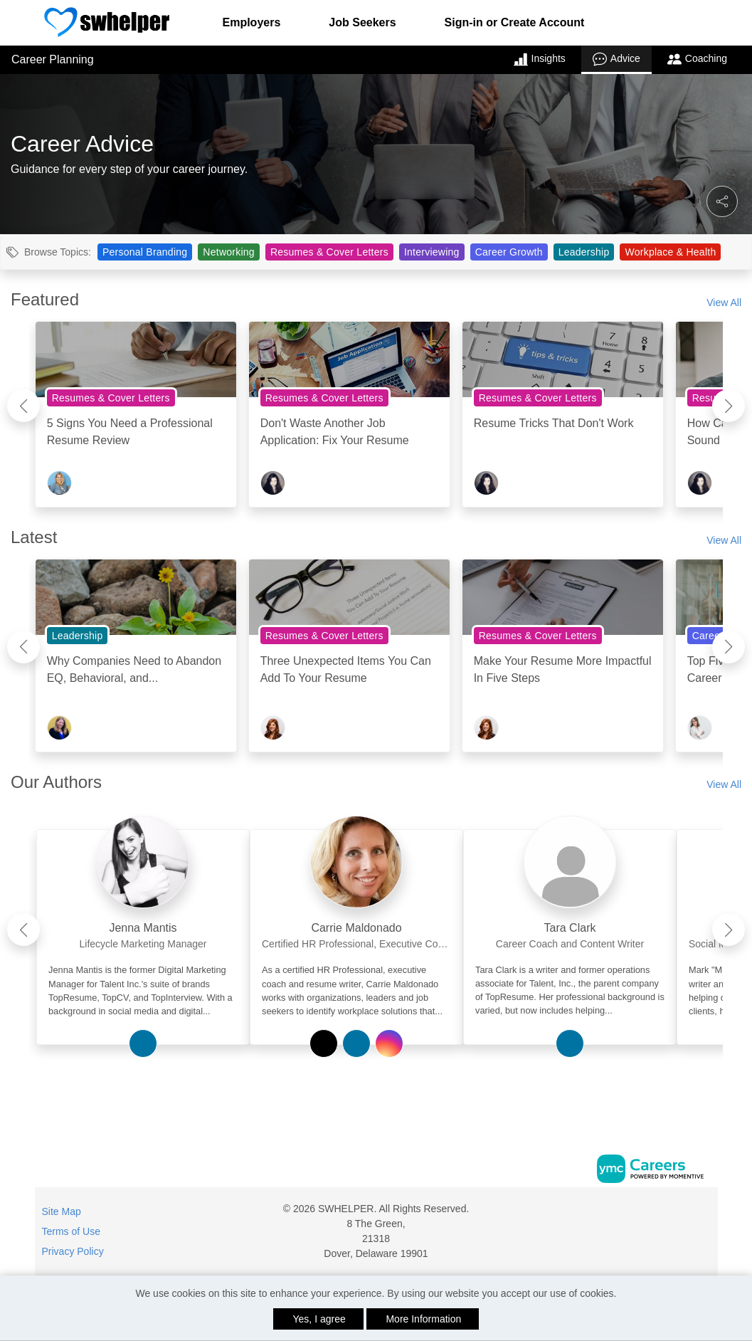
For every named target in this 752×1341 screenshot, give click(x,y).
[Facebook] (689, 1214)
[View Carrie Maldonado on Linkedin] (356, 1043)
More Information (423, 1319)
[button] (722, 201)
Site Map (61, 1211)
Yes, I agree (319, 1319)
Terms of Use (71, 1231)
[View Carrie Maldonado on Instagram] (389, 1043)
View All (723, 302)
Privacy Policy (73, 1251)
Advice (616, 59)
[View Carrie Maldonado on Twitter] (323, 1043)
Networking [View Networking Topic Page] (229, 252)
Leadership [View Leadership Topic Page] (584, 252)
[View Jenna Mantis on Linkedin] (143, 1043)
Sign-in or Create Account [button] (515, 22)
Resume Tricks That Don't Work (554, 423)
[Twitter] (704, 1214)
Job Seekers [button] (362, 22)
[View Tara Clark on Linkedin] (569, 1043)
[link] (143, 924)
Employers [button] (252, 22)
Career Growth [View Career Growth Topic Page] (509, 252)
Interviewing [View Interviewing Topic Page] (432, 252)
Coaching (697, 59)
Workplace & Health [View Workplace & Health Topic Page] (670, 252)
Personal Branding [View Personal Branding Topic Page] (144, 252)
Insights (540, 59)
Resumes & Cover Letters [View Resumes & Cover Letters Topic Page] (329, 252)
